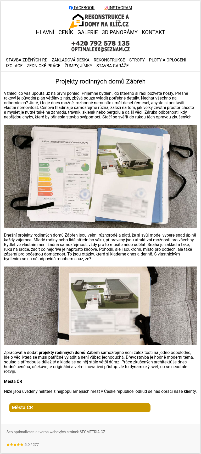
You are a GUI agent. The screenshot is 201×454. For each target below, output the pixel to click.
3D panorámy (120, 32)
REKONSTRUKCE (109, 60)
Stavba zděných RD (27, 60)
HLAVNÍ (45, 32)
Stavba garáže (113, 66)
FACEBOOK (81, 8)
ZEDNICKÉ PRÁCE (43, 66)
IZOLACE (14, 66)
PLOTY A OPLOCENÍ (167, 60)
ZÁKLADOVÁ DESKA (71, 60)
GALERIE (87, 32)
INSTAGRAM (118, 8)
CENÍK (65, 32)
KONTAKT (153, 32)
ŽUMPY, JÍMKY (78, 66)
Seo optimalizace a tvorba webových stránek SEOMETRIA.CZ (56, 432)
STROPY (137, 60)
